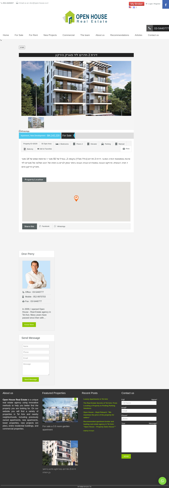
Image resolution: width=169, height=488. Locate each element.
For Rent (33, 35)
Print (127, 149)
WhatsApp (24, 131)
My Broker (137, 3)
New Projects (50, 35)
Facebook (44, 226)
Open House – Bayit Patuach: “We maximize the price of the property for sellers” (98, 414)
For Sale (19, 35)
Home (6, 35)
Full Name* (139, 402)
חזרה (22, 47)
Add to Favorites (44, 149)
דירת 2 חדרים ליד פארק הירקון (76, 55)
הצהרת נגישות (88, 431)
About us (100, 35)
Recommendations (119, 35)
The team (85, 35)
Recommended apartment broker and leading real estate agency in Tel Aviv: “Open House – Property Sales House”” (99, 424)
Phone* (138, 417)
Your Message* (139, 431)
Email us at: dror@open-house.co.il (32, 3)
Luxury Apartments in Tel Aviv (95, 399)
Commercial (69, 35)
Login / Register (153, 4)
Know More (29, 325)
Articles (138, 35)
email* (138, 409)
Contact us (153, 35)
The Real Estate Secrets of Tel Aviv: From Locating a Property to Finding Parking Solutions (100, 405)
